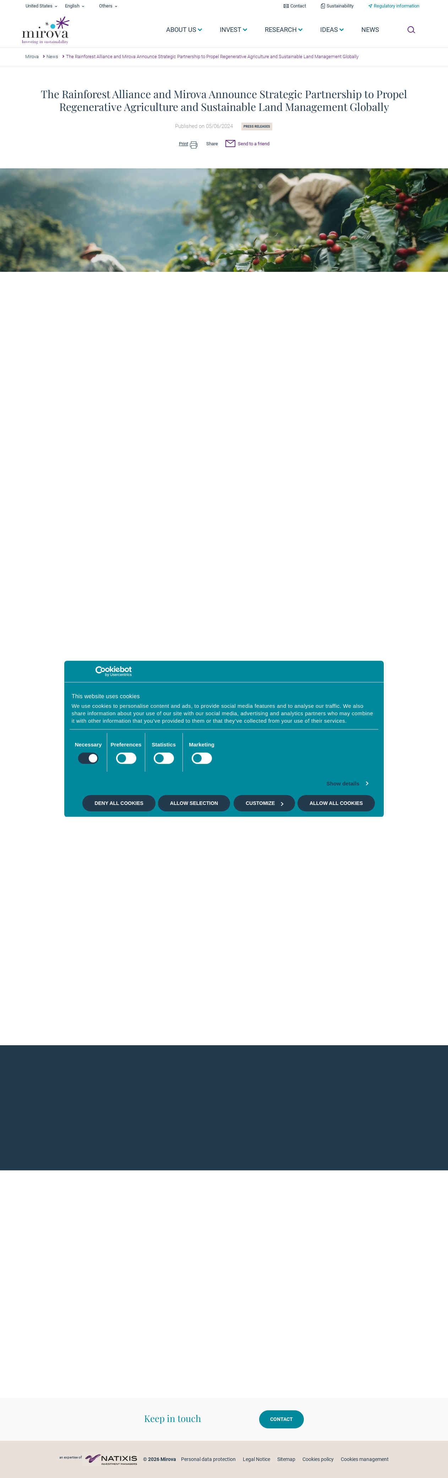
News (52, 56)
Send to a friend (247, 144)
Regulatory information (396, 6)
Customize (264, 803)
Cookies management (365, 1459)
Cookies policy (318, 1459)
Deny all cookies (118, 803)
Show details (343, 783)
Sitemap (286, 1459)
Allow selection (194, 803)
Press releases (257, 126)
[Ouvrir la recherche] (411, 30)
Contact (298, 6)
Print (188, 144)
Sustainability (340, 6)
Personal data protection (208, 1459)
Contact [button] (281, 1419)
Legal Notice (256, 1459)
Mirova (32, 56)
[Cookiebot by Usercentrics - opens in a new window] (101, 671)
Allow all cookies (336, 803)
